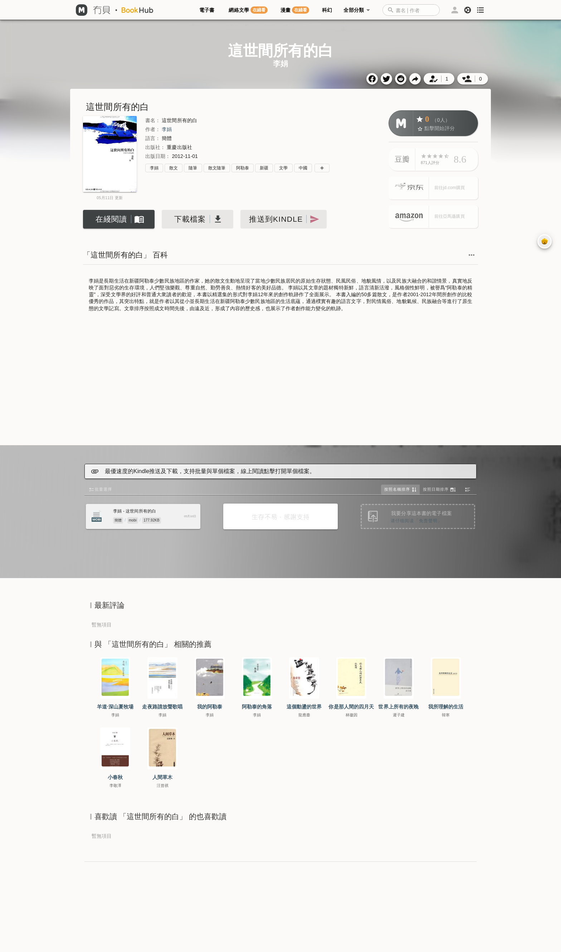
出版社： (155, 147)
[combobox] (411, 10)
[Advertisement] (280, 379)
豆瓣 (402, 159)
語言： (152, 138)
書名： (152, 120)
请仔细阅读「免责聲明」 (416, 520)
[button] (414, 10)
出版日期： (157, 156)
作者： (152, 129)
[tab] (208, 10)
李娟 (167, 129)
